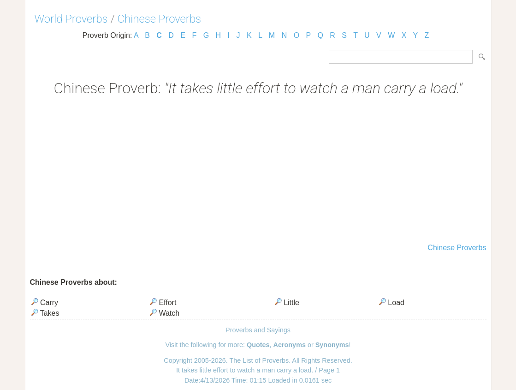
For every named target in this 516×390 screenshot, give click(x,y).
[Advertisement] (258, 170)
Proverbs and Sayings (258, 330)
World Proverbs (71, 18)
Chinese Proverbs (160, 18)
